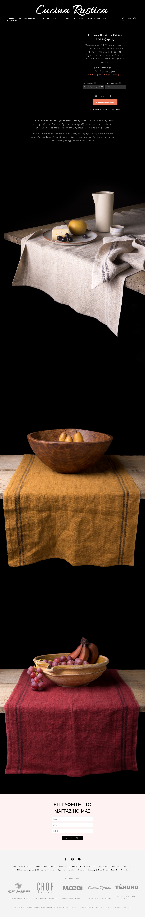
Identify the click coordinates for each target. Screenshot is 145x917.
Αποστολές (116, 866)
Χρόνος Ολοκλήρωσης (45, 870)
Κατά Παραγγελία (97, 18)
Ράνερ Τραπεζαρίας (74, 18)
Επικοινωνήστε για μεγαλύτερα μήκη (105, 74)
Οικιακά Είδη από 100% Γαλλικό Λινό (99, 898)
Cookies (37, 866)
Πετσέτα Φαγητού (51, 18)
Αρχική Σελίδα (50, 866)
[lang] (72, 830)
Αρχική (11, 18)
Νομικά (127, 866)
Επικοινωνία (104, 866)
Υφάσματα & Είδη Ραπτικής (18, 898)
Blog (14, 866)
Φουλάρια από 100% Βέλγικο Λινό (72, 898)
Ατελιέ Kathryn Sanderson (70, 866)
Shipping (91, 870)
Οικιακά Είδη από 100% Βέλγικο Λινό (45, 898)
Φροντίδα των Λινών (66, 870)
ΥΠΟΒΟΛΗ (72, 838)
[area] (72, 824)
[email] (72, 818)
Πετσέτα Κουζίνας (28, 18)
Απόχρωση (89, 83)
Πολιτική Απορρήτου (25, 870)
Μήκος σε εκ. (112, 83)
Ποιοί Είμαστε (24, 866)
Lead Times (103, 870)
